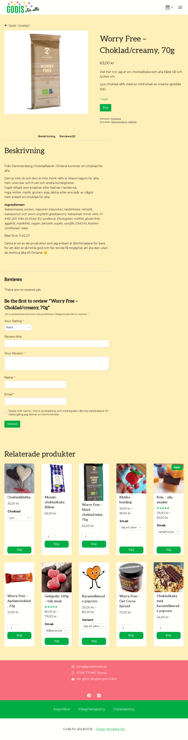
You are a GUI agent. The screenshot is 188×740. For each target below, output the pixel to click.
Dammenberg (119, 122)
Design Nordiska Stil (110, 729)
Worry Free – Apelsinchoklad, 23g (19, 601)
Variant (87, 620)
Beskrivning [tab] (46, 136)
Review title (13, 336)
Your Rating (14, 321)
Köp (105, 107)
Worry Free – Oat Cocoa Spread (129, 601)
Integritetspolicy (91, 709)
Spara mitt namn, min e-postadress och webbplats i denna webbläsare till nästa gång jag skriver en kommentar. (58, 412)
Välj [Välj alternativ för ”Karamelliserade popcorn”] (94, 641)
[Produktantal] (50, 537)
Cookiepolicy (124, 709)
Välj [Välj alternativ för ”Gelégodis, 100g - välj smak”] (56, 641)
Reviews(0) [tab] (67, 136)
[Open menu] (180, 7)
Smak (124, 521)
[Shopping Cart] (169, 7)
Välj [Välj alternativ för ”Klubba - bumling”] (131, 550)
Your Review (14, 353)
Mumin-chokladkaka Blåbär (55, 502)
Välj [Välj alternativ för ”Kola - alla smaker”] (168, 550)
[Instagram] (99, 695)
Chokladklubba (19, 497)
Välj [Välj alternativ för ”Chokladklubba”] (19, 550)
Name (9, 377)
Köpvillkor (62, 709)
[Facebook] (89, 695)
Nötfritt (132, 122)
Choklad (116, 118)
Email (9, 394)
